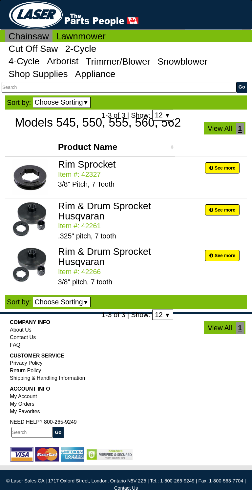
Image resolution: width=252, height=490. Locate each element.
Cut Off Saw (33, 49)
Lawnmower (81, 36)
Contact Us (23, 337)
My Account (23, 396)
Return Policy (25, 370)
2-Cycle (80, 49)
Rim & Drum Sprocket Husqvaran (104, 210)
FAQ (15, 345)
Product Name (87, 147)
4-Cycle (24, 61)
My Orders (22, 404)
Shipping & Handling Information (47, 378)
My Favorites (25, 411)
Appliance (95, 74)
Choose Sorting (62, 102)
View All (220, 129)
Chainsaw (29, 36)
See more (222, 168)
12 (162, 115)
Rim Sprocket (87, 164)
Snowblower (183, 61)
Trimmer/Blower (118, 61)
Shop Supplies (38, 74)
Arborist (62, 61)
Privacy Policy (26, 363)
